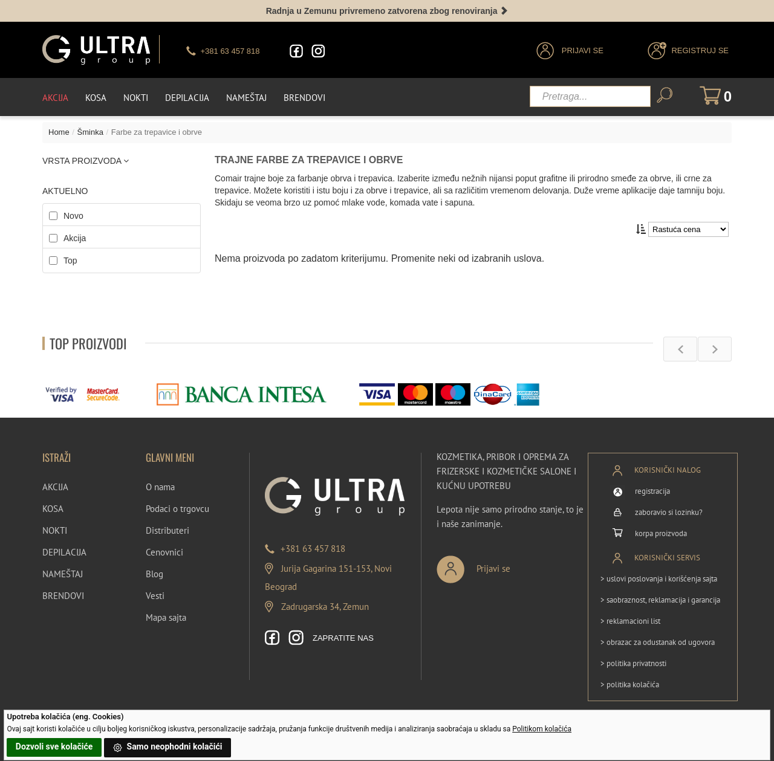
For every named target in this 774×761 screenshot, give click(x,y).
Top (70, 260)
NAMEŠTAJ (62, 574)
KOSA (52, 508)
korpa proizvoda (661, 533)
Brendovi (304, 97)
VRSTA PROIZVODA (85, 161)
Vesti (155, 595)
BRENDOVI (63, 595)
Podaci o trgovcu (177, 508)
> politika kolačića (629, 684)
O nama (160, 487)
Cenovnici (164, 552)
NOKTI (54, 530)
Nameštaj (246, 97)
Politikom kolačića (541, 729)
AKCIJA (55, 487)
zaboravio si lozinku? (669, 512)
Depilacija (187, 97)
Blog (154, 574)
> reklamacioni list (630, 621)
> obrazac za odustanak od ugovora (657, 642)
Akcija (55, 97)
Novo (73, 216)
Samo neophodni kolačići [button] (167, 748)
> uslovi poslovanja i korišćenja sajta (658, 579)
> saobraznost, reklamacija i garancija (660, 600)
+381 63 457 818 (313, 548)
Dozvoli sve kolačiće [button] (54, 746)
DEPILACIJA (64, 552)
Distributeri (167, 530)
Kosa (95, 97)
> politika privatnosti (633, 663)
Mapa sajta (166, 617)
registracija (652, 491)
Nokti (135, 97)
